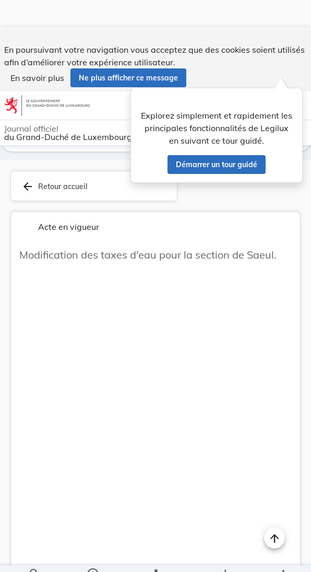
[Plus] (283, 555)
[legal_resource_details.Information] (92, 555)
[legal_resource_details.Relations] (155, 555)
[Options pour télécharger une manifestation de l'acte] (225, 555)
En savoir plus (37, 51)
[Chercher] (34, 555)
